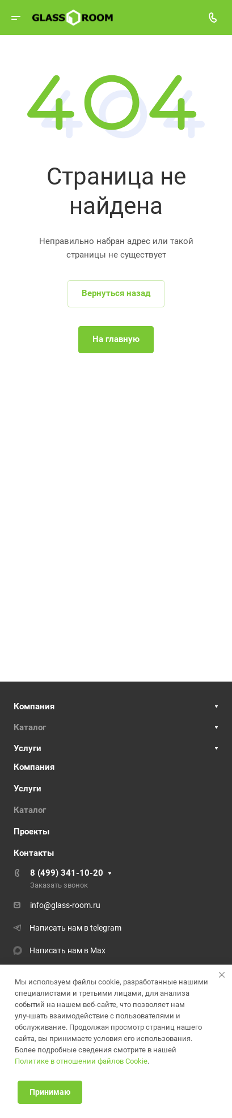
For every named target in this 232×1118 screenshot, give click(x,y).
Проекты (31, 831)
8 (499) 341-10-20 (66, 873)
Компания (34, 706)
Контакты (34, 853)
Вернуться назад (116, 293)
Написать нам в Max (67, 950)
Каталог (30, 727)
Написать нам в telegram (75, 927)
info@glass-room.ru (65, 905)
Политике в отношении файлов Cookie (81, 1061)
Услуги (27, 748)
